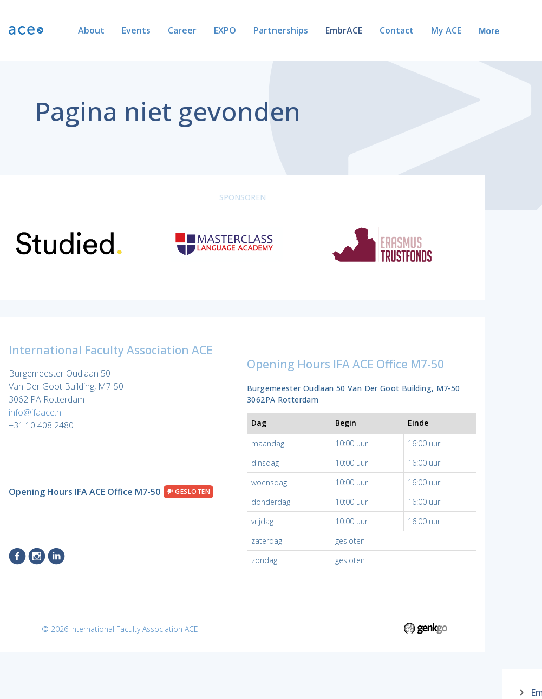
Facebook (17, 556)
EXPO (190, 30)
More (518, 31)
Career (147, 30)
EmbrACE (309, 30)
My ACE (411, 30)
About (56, 30)
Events (101, 30)
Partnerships (246, 30)
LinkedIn (56, 556)
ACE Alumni (467, 30)
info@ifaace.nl (36, 412)
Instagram (36, 556)
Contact (362, 30)
